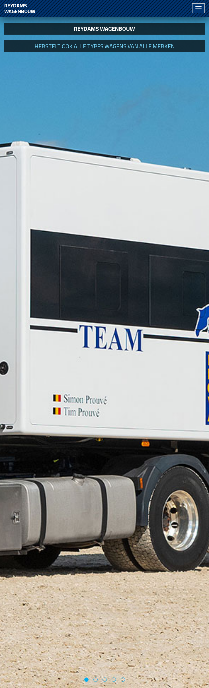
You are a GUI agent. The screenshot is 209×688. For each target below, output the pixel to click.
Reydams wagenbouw (19, 8)
